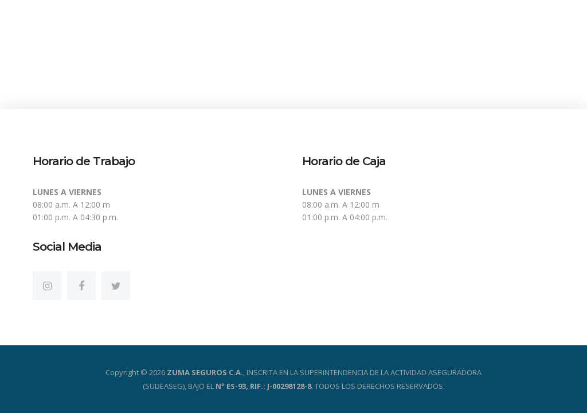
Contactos (532, 58)
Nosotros (306, 58)
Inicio (243, 58)
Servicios (457, 58)
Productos (382, 58)
